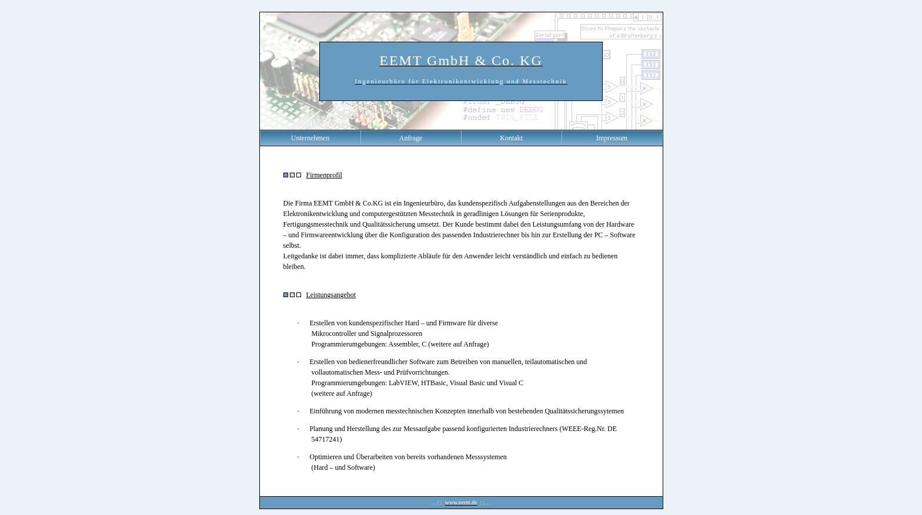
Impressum (611, 138)
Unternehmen (310, 138)
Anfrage (410, 138)
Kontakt (511, 138)
